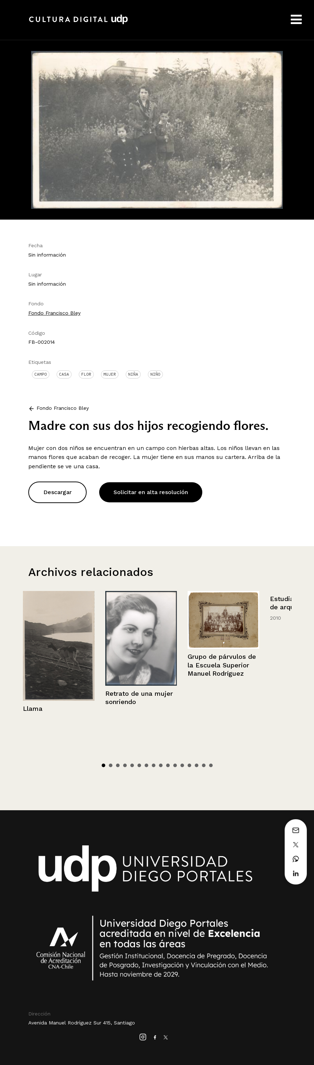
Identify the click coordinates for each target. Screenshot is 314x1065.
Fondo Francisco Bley (54, 313)
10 (168, 765)
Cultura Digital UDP (78, 23)
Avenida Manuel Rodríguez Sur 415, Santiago (81, 1023)
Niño (155, 374)
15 (204, 765)
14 (196, 765)
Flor (86, 374)
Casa (64, 374)
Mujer (109, 374)
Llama (33, 708)
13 (189, 765)
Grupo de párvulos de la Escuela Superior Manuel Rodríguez (222, 665)
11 (175, 765)
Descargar (57, 492)
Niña (133, 374)
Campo (40, 374)
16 (211, 765)
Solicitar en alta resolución (150, 492)
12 (182, 765)
